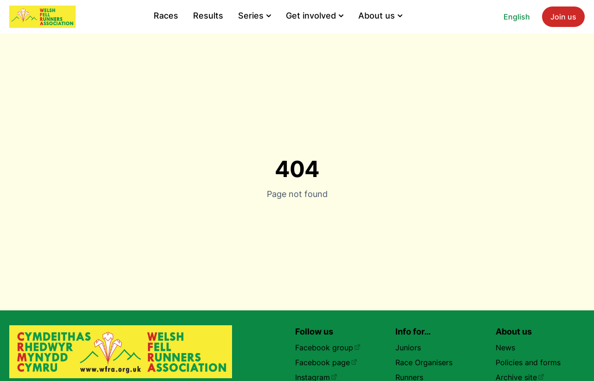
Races (166, 15)
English (517, 16)
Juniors (408, 347)
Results (208, 15)
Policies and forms (528, 362)
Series (254, 15)
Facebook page (326, 362)
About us (380, 15)
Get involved (314, 15)
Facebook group (328, 347)
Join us (563, 16)
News (505, 347)
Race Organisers (423, 362)
